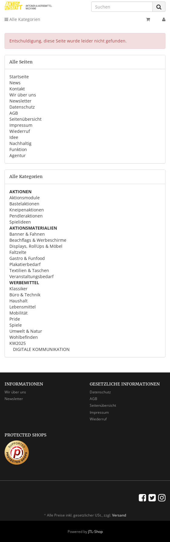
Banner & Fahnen (27, 234)
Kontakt (17, 89)
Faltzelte (17, 252)
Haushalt (18, 301)
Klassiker (18, 288)
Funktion (18, 149)
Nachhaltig (20, 143)
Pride (14, 319)
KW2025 (17, 343)
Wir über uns (22, 95)
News (15, 83)
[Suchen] (122, 7)
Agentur (17, 155)
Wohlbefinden (23, 337)
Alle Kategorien (22, 19)
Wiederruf (19, 131)
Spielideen (20, 222)
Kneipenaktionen (26, 210)
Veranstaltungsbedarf (31, 276)
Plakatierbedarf (25, 264)
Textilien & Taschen (29, 270)
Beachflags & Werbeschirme (37, 240)
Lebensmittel (22, 307)
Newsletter (20, 101)
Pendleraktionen (26, 216)
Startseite (19, 76)
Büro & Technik (24, 295)
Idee (13, 137)
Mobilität (18, 313)
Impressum (20, 125)
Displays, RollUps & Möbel (35, 246)
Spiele (15, 325)
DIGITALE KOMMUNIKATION (41, 349)
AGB (13, 113)
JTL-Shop (95, 531)
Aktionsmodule (24, 197)
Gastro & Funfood (27, 258)
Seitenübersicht (25, 119)
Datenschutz (22, 107)
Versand (119, 515)
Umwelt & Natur (25, 331)
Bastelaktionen (24, 204)
